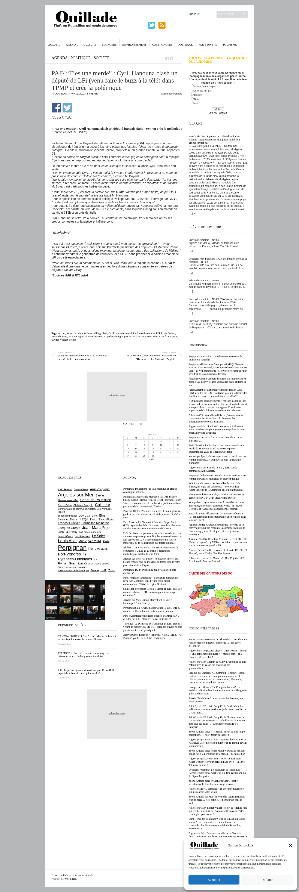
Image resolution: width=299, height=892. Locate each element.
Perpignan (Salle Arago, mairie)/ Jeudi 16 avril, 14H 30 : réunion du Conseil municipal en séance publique (218, 477)
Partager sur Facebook (56, 107)
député (128, 333)
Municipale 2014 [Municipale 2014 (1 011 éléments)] (90, 541)
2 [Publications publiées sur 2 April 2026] (152, 441)
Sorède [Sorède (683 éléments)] (95, 570)
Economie (109, 44)
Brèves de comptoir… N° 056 (204, 320)
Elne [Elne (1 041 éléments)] (102, 515)
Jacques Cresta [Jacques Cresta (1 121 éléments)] (69, 528)
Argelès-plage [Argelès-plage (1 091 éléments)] (100, 489)
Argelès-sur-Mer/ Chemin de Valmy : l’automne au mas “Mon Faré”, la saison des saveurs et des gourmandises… (217, 665)
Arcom (61, 333)
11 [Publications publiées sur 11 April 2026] (169, 445)
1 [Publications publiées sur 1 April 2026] (144, 441)
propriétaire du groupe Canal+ (119, 336)
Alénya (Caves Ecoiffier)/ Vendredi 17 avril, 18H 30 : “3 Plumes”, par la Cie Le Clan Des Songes (218, 552)
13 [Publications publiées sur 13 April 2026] (128, 448)
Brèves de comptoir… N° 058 (204, 280)
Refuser (267, 880)
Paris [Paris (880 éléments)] (106, 541)
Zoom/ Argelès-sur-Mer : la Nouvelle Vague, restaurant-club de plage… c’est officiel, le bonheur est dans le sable (217, 800)
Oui (196, 103)
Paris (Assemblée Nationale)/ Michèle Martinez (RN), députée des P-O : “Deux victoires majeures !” (216, 496)
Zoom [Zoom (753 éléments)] (111, 570)
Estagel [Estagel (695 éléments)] (84, 519)
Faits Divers (208, 44)
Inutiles (198, 94)
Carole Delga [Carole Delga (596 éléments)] (65, 505)
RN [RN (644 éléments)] (95, 559)
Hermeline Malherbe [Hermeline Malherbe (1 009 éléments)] (95, 523)
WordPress (70, 878)
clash (104, 333)
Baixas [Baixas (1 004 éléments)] (100, 495)
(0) (195, 213)
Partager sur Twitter (67, 107)
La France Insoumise (144, 333)
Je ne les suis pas (203, 90)
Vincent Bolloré (68, 339)
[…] (191, 213)
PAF (71, 336)
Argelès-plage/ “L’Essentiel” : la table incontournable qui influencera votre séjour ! (216, 790)
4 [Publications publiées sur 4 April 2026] (169, 441)
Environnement (134, 44)
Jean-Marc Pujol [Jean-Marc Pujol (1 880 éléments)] (96, 527)
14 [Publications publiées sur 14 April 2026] (136, 448)
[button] (290, 845)
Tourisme (230, 44)
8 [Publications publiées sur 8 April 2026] (144, 445)
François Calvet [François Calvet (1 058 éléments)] (69, 523)
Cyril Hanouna (116, 333)
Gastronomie (162, 44)
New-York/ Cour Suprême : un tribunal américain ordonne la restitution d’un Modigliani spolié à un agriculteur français (214, 139)
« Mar (151, 459)
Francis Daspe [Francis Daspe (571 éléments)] (106, 519)
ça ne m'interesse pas (205, 86)
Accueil (54, 44)
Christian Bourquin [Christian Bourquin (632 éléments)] (83, 505)
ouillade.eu (65, 875)
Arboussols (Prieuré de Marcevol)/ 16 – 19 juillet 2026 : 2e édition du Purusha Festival (218, 560)
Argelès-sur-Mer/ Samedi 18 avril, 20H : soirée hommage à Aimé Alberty (213, 469)
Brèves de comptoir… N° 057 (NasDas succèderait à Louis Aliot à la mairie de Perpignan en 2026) (216, 301)
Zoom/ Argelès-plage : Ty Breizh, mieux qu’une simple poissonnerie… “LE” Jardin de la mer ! (217, 733)
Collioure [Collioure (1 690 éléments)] (102, 505)
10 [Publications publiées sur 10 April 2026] (161, 445)
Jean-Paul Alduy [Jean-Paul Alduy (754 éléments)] (67, 531)
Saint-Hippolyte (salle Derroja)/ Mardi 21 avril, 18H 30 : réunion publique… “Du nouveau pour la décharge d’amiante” (218, 459)
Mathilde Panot (59, 336)
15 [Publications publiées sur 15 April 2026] (144, 448)
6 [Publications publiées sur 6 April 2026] (127, 445)
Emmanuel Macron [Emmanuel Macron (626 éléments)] (68, 519)
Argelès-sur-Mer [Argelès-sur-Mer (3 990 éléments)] (76, 495)
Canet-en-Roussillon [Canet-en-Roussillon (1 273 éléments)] (95, 500)
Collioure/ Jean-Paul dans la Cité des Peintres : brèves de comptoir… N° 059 (218, 260)
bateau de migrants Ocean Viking (83, 333)
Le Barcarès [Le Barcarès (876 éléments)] (82, 536)
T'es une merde (144, 336)
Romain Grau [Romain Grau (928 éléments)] (67, 563)
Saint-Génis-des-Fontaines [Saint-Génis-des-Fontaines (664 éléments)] (72, 567)
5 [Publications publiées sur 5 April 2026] (177, 441)
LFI (158, 333)
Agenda (72, 44)
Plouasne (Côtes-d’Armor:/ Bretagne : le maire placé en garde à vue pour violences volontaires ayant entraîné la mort (217, 382)
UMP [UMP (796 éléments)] (103, 570)
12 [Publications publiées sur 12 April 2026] (178, 445)
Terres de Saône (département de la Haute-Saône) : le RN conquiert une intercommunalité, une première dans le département (217, 516)
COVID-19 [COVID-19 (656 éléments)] (84, 515)
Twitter (55, 339)
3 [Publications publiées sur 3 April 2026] (161, 441)
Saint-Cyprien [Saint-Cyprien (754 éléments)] (85, 563)
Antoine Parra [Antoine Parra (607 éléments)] (81, 489)
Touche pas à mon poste (165, 336)
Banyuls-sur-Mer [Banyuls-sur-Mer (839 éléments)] (68, 500)
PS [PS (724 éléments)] (84, 554)
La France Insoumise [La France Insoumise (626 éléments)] (90, 532)
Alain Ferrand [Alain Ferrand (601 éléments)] (65, 489)
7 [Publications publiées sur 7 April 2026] (135, 445)
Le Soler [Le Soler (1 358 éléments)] (98, 536)
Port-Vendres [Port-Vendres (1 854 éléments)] (69, 554)
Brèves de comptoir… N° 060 (204, 239)
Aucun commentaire (171, 93)
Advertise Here (117, 395)
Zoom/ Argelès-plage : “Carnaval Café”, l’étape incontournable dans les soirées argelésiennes (213, 782)
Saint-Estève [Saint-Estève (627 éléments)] (102, 563)
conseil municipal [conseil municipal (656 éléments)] (67, 515)
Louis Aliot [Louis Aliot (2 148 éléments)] (67, 541)
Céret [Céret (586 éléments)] (94, 515)
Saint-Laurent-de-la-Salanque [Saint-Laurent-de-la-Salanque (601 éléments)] (73, 570)
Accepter (214, 880)
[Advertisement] (117, 288)
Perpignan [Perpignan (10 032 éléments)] (72, 547)
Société (102, 58)
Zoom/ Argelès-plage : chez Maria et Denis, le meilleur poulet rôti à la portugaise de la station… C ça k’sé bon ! (218, 752)
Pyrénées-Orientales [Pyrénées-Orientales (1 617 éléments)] (75, 559)
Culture (90, 44)
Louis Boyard (168, 333)
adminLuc (61, 93)
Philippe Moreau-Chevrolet (88, 336)
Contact (194, 14)
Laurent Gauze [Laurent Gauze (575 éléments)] (65, 536)
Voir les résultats (218, 112)
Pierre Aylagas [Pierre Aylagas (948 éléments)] (98, 548)
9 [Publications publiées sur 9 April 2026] (152, 445)
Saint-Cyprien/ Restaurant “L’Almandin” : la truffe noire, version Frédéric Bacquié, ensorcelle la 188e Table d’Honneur (218, 642)
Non (196, 99)
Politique (185, 44)
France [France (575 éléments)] (93, 519)
